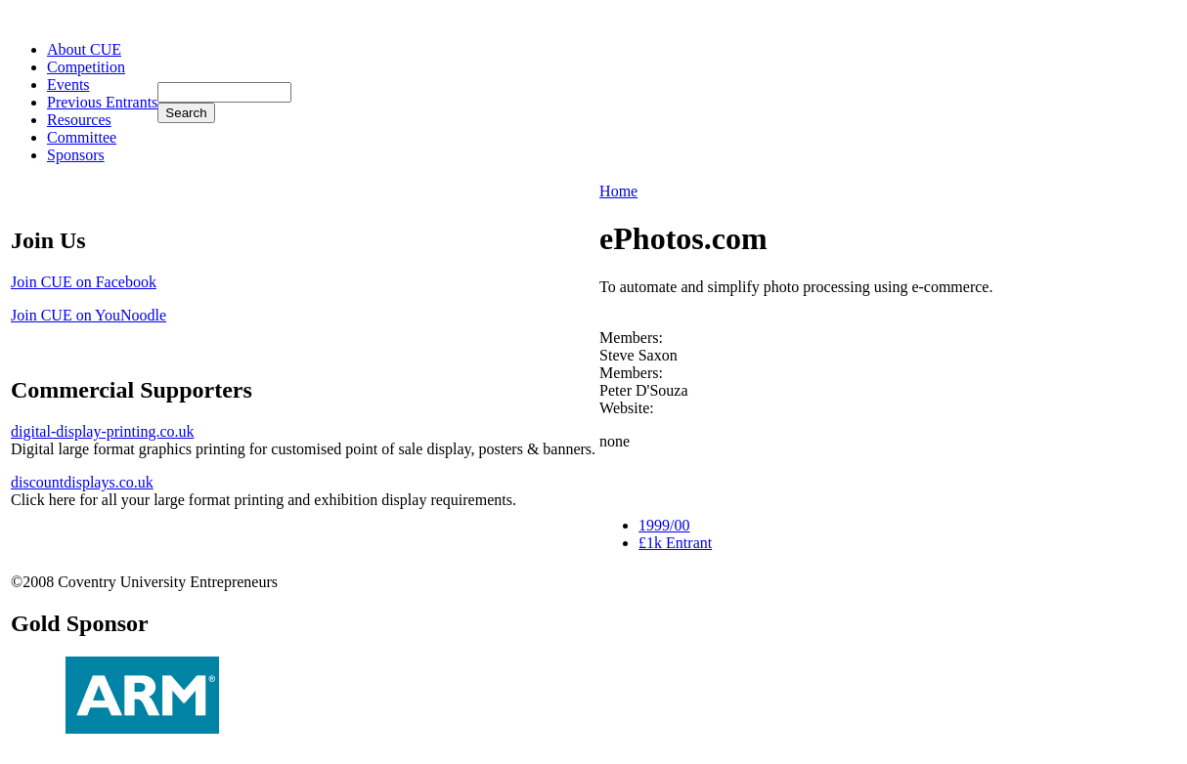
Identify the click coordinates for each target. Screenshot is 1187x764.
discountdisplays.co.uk (82, 482)
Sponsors (76, 155)
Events (68, 84)
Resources (79, 119)
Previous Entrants (102, 102)
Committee (81, 137)
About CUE (84, 49)
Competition (86, 67)
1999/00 (663, 525)
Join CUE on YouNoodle (88, 315)
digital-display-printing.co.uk (103, 431)
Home (618, 191)
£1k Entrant (675, 542)
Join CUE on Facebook (83, 282)
